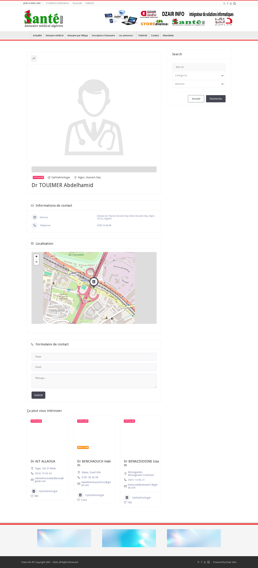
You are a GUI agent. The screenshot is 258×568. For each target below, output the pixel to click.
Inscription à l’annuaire (103, 35)
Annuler (196, 98)
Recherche (216, 98)
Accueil (26, 35)
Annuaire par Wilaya (77, 35)
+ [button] (36, 257)
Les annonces (126, 35)
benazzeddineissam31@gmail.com (142, 486)
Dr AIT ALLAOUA (43, 461)
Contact (155, 35)
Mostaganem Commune (141, 475)
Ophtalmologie (60, 177)
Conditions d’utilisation (57, 3)
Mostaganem (135, 472)
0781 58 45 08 (90, 477)
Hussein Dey (93, 177)
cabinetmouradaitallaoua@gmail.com (49, 480)
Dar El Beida (49, 468)
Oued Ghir (95, 472)
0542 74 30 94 (43, 473)
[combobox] (199, 75)
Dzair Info (231, 562)
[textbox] (198, 75)
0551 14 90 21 (136, 479)
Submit (38, 395)
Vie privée (77, 3)
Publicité (89, 3)
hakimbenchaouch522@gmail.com (96, 483)
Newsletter (168, 35)
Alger (81, 177)
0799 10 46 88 (104, 225)
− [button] (36, 262)
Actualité (37, 35)
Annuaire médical (54, 35)
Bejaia (85, 472)
